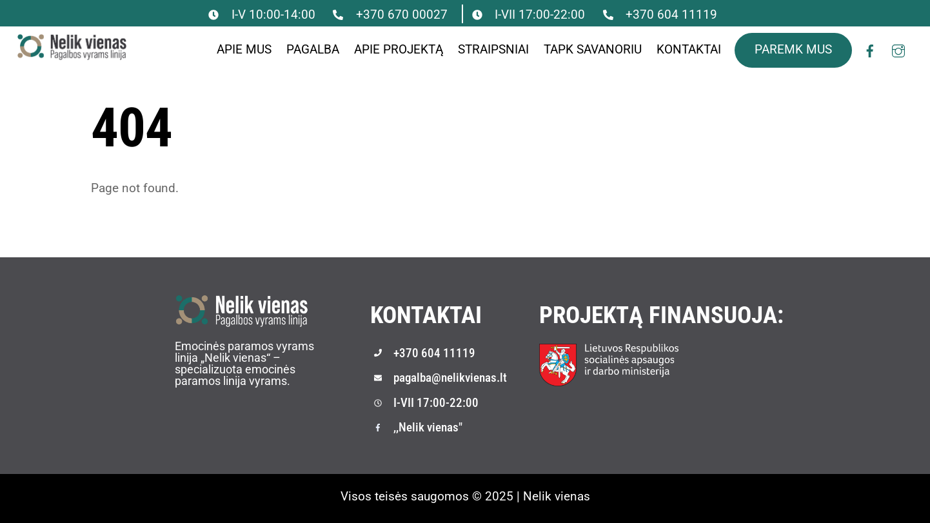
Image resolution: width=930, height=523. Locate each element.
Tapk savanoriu (593, 49)
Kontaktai (689, 49)
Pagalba (312, 49)
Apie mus (244, 49)
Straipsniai (493, 49)
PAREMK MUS (793, 49)
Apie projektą (398, 49)
